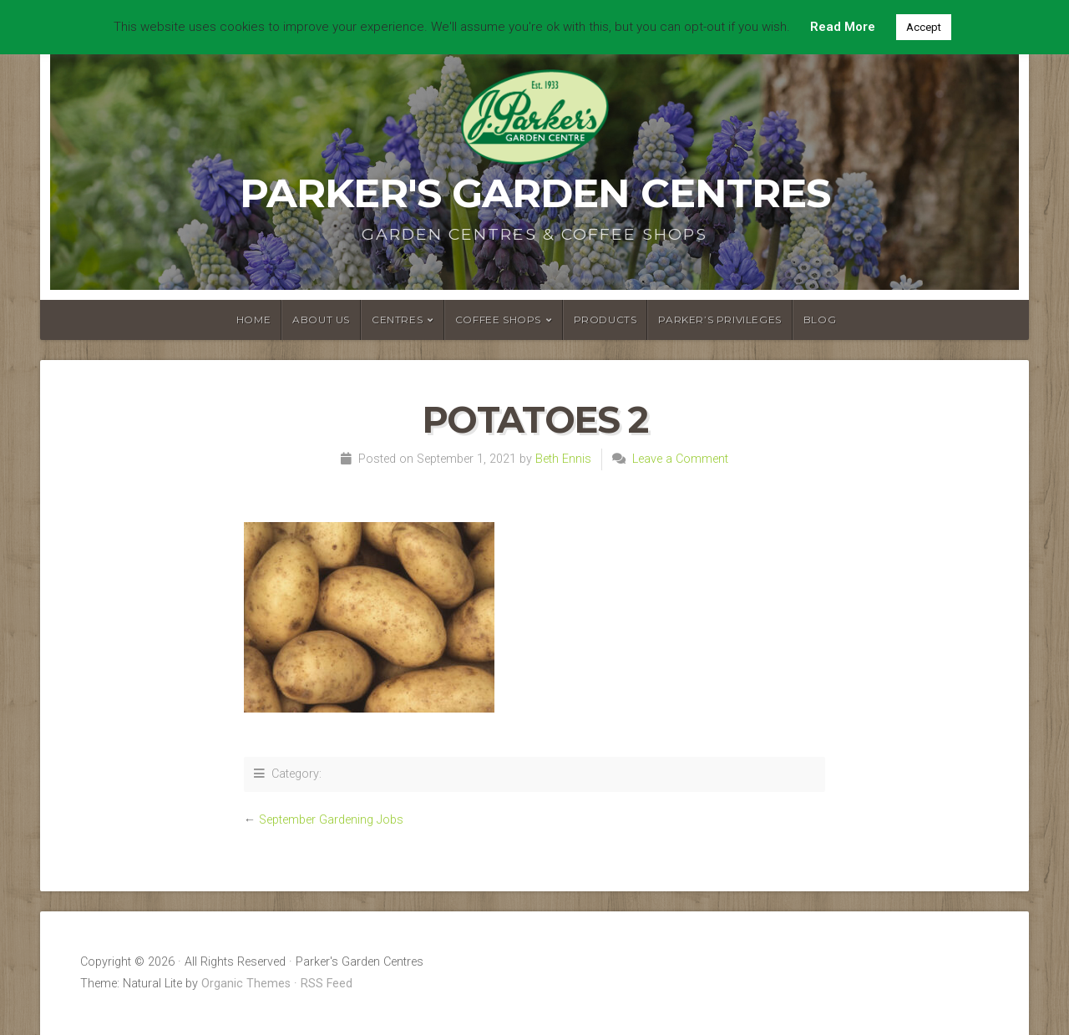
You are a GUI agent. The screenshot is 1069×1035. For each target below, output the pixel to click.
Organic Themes (246, 984)
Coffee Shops (498, 319)
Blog (819, 319)
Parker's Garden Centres (535, 193)
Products (605, 319)
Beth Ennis (563, 459)
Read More (842, 26)
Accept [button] (923, 27)
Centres (397, 319)
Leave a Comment (680, 459)
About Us (321, 319)
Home (253, 319)
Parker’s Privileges (719, 319)
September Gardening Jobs (331, 820)
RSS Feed (326, 984)
